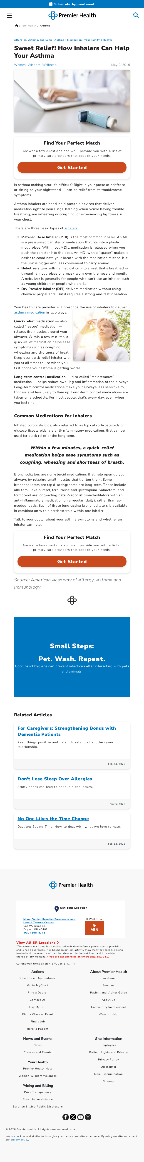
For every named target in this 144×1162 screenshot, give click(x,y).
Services (109, 985)
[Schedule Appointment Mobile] (72, 4)
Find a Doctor (37, 992)
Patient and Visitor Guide (108, 992)
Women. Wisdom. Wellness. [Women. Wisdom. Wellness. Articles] (35, 65)
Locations (109, 978)
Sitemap (108, 1081)
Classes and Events (38, 1052)
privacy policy (19, 1139)
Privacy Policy (108, 1059)
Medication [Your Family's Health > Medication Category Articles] (74, 40)
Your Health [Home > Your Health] (28, 25)
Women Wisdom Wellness (38, 1076)
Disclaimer (108, 1067)
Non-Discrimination (108, 1074)
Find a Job (37, 1021)
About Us (109, 1000)
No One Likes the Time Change (53, 819)
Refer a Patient (38, 1029)
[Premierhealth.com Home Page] (16, 25)
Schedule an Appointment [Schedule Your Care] (37, 978)
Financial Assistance (38, 1099)
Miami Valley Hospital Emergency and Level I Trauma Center (49, 920)
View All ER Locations (37, 943)
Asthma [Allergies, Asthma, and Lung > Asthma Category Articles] (60, 40)
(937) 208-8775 (34, 932)
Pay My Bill (37, 1007)
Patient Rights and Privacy (108, 1052)
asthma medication (29, 312)
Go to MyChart (37, 985)
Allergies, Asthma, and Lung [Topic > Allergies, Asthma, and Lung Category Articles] (33, 40)
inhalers (71, 228)
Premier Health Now (37, 1068)
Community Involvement (108, 1007)
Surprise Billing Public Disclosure (37, 1106)
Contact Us (38, 1000)
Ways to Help (108, 1014)
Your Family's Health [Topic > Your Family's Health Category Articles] (98, 40)
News (38, 1045)
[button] (9, 15)
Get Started (72, 167)
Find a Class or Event (37, 1014)
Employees (109, 1045)
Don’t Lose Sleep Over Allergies (54, 779)
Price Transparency (38, 1092)
